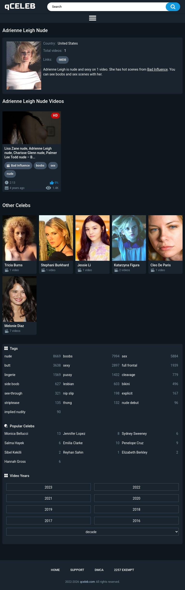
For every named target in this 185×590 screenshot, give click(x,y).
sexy (91, 365)
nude (32, 356)
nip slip (91, 393)
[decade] (92, 532)
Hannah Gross (32, 462)
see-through (32, 393)
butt (32, 365)
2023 (48, 487)
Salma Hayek (32, 443)
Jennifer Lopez (91, 434)
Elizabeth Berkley (150, 452)
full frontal (150, 365)
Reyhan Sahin (91, 452)
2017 (48, 521)
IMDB (62, 59)
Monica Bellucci (32, 434)
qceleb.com (87, 581)
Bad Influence (157, 69)
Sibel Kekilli (32, 452)
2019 (48, 509)
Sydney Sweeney (150, 434)
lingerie (32, 375)
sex (150, 356)
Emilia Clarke (91, 443)
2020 (136, 498)
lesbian (91, 384)
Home (55, 570)
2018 (136, 509)
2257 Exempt (124, 570)
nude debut (150, 403)
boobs (91, 356)
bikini (150, 384)
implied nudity (32, 412)
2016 (136, 521)
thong (91, 403)
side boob (32, 384)
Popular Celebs (22, 426)
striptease (32, 403)
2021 (48, 498)
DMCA (99, 570)
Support (77, 570)
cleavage (150, 375)
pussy (91, 375)
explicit (150, 393)
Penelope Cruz (150, 443)
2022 (136, 487)
